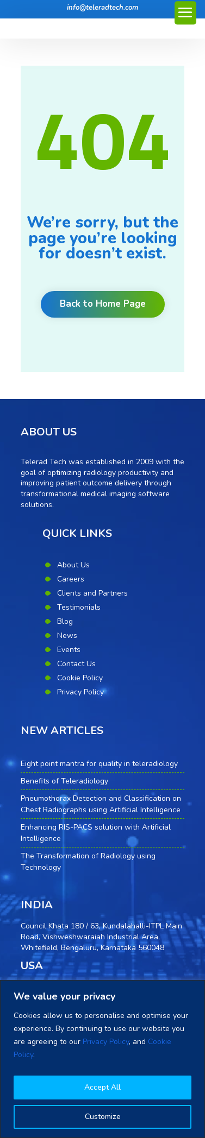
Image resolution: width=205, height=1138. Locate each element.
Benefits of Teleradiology (64, 781)
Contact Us (76, 664)
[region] (102, 1059)
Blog (65, 621)
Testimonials (79, 607)
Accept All (102, 1087)
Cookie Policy (80, 678)
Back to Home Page (103, 304)
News (67, 635)
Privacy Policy (106, 1041)
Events (68, 649)
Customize (103, 1116)
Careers (70, 579)
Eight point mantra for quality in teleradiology (99, 763)
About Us (73, 565)
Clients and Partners (92, 593)
